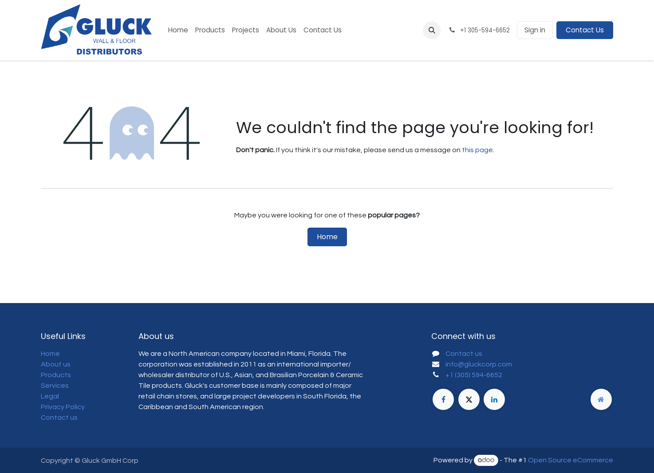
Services (55, 385)
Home (327, 237)
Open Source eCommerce (570, 460)
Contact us (59, 417)
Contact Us (585, 30)
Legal (50, 396)
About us (56, 364)
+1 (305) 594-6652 (473, 374)
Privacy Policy (63, 406)
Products (56, 374)
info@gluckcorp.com (478, 364)
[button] (432, 30)
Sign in (534, 30)
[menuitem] (178, 30)
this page (477, 150)
